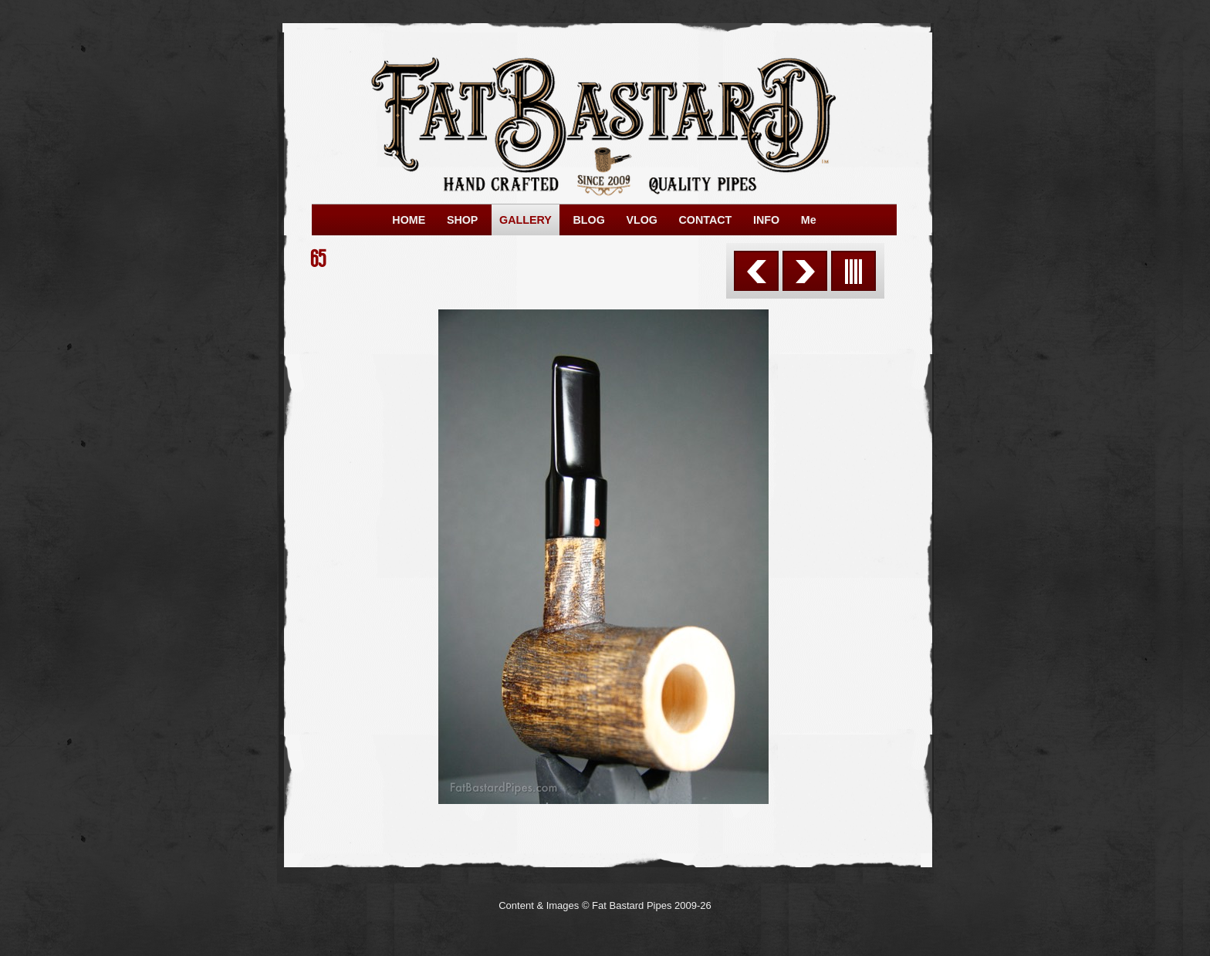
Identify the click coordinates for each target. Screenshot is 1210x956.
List (853, 271)
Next (804, 271)
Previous (756, 271)
